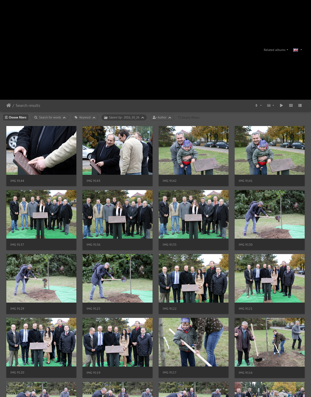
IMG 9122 (170, 309)
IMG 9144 (17, 181)
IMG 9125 (93, 309)
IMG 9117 (170, 372)
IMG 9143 (93, 181)
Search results (28, 105)
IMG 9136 (93, 245)
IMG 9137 (17, 245)
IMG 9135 (170, 245)
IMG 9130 (246, 245)
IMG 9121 (246, 309)
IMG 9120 (17, 372)
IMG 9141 (246, 181)
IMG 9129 (17, 309)
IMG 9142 (170, 181)
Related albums (275, 50)
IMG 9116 (246, 373)
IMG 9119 (93, 373)
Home (8, 105)
